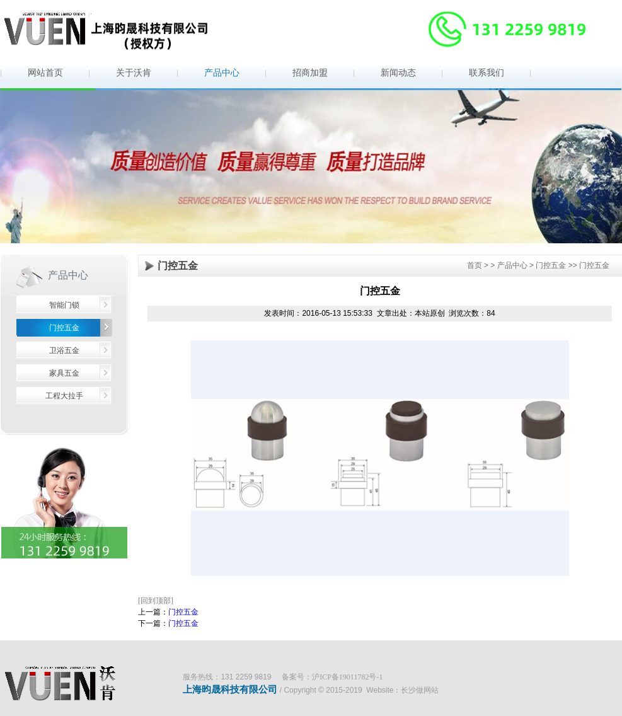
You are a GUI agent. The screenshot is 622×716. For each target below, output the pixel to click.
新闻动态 (398, 73)
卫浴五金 (64, 350)
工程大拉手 (64, 395)
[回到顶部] (155, 600)
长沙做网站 (420, 690)
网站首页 (45, 73)
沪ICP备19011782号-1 (347, 677)
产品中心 (221, 73)
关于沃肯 (133, 73)
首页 (474, 265)
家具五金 (64, 373)
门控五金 (64, 327)
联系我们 (486, 73)
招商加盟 (310, 73)
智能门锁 (64, 305)
